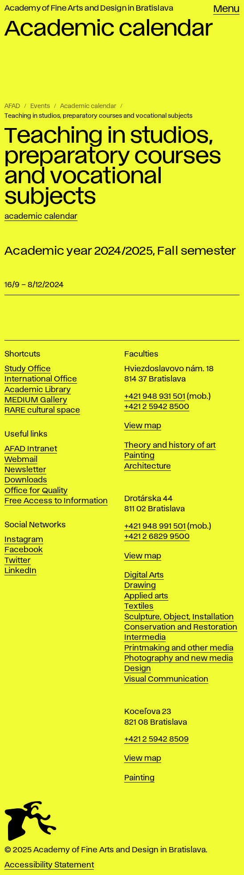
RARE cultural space (42, 410)
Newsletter (25, 470)
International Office (40, 379)
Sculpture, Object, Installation (179, 617)
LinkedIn (20, 570)
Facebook (23, 550)
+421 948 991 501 (155, 526)
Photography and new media (178, 658)
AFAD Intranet (30, 449)
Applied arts (146, 596)
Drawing (140, 585)
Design (137, 668)
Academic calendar (88, 106)
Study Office (27, 369)
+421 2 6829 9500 (157, 536)
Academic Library (37, 389)
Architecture (147, 466)
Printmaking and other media (178, 648)
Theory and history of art (170, 445)
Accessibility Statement (49, 865)
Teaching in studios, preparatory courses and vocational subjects (98, 116)
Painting (139, 455)
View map (142, 425)
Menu (226, 9)
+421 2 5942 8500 (156, 406)
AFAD (12, 106)
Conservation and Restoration (180, 627)
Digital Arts (144, 575)
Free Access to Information (56, 501)
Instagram (23, 539)
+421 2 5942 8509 (156, 739)
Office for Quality (36, 490)
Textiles (139, 606)
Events (40, 106)
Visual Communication (166, 679)
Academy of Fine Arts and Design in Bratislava (88, 8)
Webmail (20, 459)
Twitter (17, 560)
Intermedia (145, 637)
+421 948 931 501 (154, 396)
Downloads (25, 480)
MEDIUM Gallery (35, 400)
